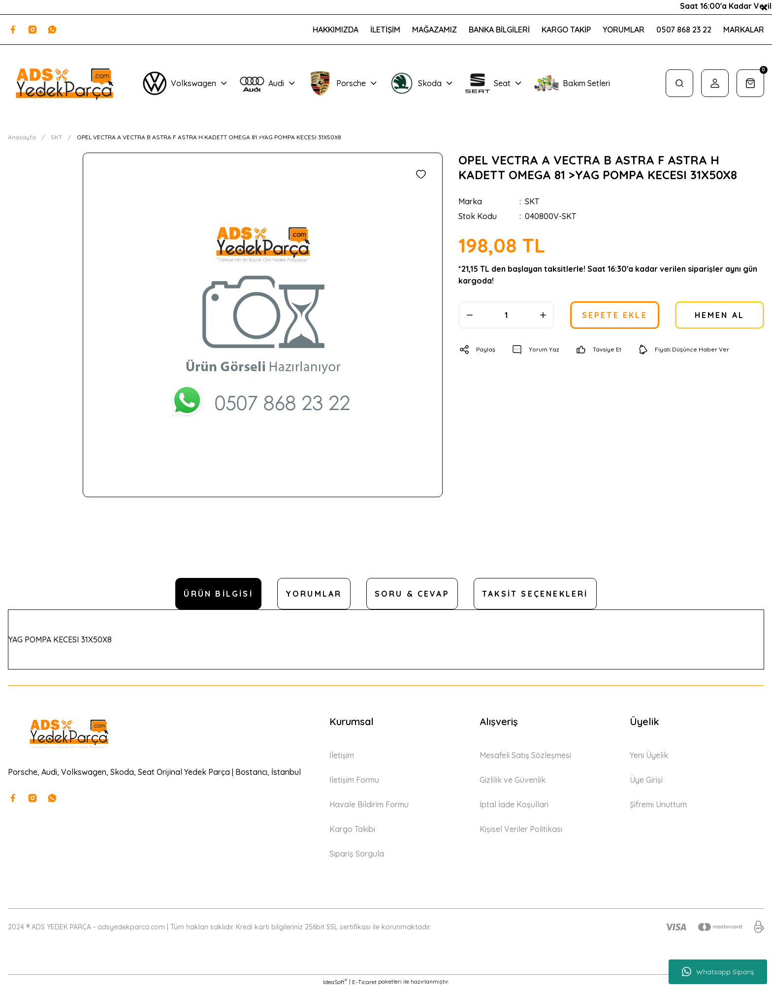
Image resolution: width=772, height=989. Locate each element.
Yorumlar (314, 594)
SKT (532, 201)
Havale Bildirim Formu (369, 804)
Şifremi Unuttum (658, 804)
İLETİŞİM (385, 29)
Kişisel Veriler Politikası (521, 829)
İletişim (341, 755)
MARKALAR (743, 29)
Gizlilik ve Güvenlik (513, 780)
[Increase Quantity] (543, 315)
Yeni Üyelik (649, 755)
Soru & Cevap (412, 594)
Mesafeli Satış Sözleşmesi (525, 755)
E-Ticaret (364, 982)
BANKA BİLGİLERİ (499, 29)
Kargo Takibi (352, 829)
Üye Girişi (646, 780)
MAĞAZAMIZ (434, 29)
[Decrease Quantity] (470, 315)
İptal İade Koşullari (514, 804)
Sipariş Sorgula (356, 854)
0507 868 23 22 (683, 29)
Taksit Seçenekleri (535, 594)
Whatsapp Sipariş (718, 971)
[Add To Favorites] (421, 174)
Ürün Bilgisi (218, 594)
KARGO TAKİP (566, 29)
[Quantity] (506, 315)
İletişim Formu (354, 780)
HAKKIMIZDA (335, 29)
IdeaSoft (335, 982)
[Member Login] (715, 83)
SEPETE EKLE (614, 315)
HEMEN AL (720, 315)
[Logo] (64, 83)
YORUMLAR (623, 29)
